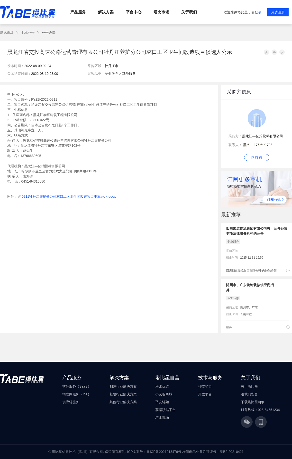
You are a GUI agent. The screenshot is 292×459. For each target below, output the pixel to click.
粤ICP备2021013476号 (163, 452)
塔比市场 (7, 33)
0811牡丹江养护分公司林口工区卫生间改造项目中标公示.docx (69, 196)
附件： (12, 196)
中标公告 (28, 33)
